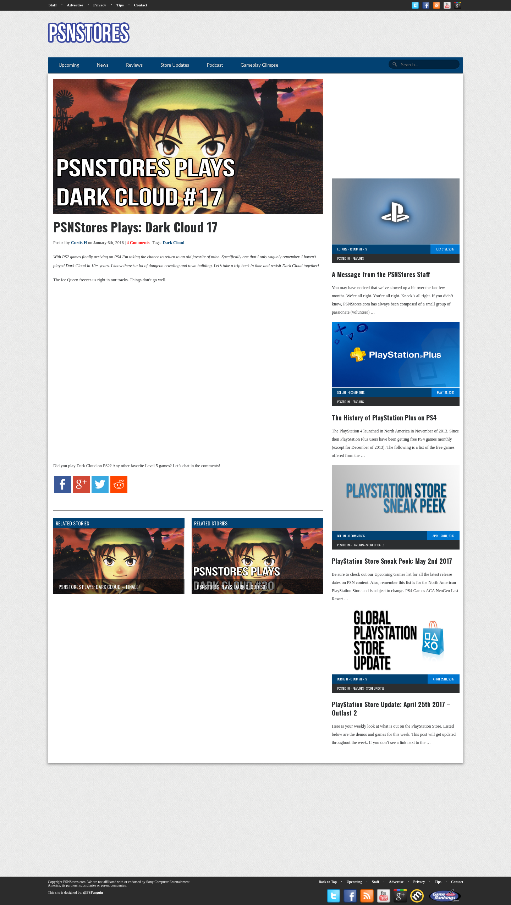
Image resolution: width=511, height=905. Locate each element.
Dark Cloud (173, 242)
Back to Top (328, 882)
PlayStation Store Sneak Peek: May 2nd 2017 (392, 560)
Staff (53, 5)
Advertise (75, 5)
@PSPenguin (93, 892)
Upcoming (354, 882)
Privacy (99, 5)
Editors (342, 249)
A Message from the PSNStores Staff (381, 274)
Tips (120, 5)
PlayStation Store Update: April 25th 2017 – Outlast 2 (391, 708)
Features (358, 258)
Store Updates (375, 544)
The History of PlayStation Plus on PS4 (384, 417)
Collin (341, 392)
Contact (140, 5)
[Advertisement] (334, 34)
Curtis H (79, 242)
